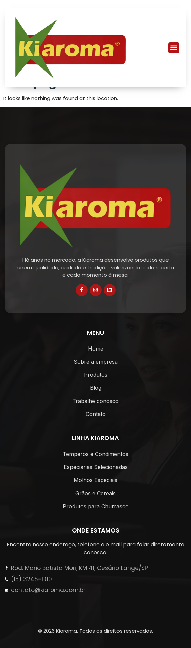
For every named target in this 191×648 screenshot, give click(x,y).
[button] (173, 47)
